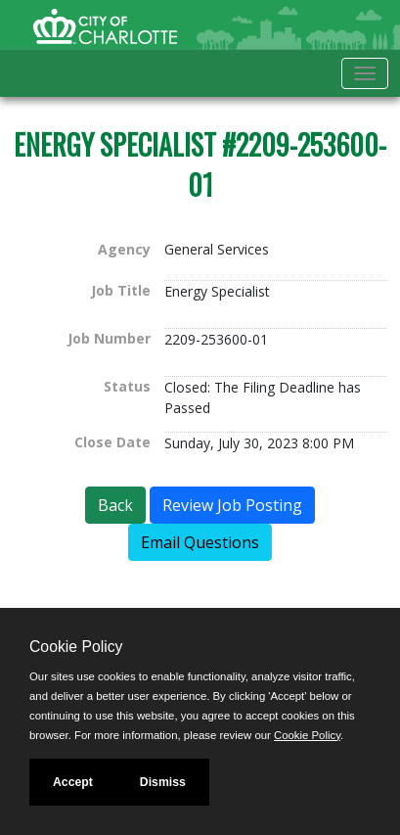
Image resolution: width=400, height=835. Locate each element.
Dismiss (163, 782)
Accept (73, 782)
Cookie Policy (75, 646)
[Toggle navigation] (364, 73)
